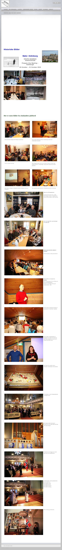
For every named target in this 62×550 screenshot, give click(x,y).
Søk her (57, 9)
